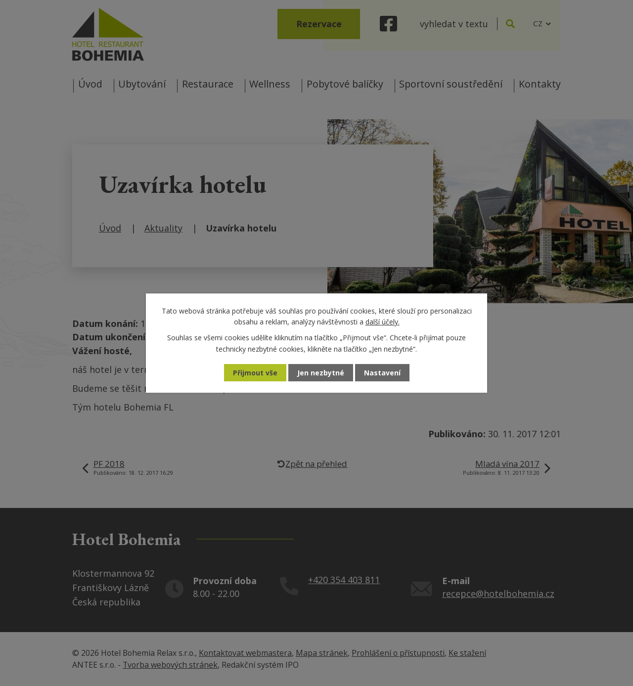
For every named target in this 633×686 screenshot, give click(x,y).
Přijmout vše (255, 372)
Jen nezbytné (320, 372)
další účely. (382, 321)
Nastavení (382, 372)
